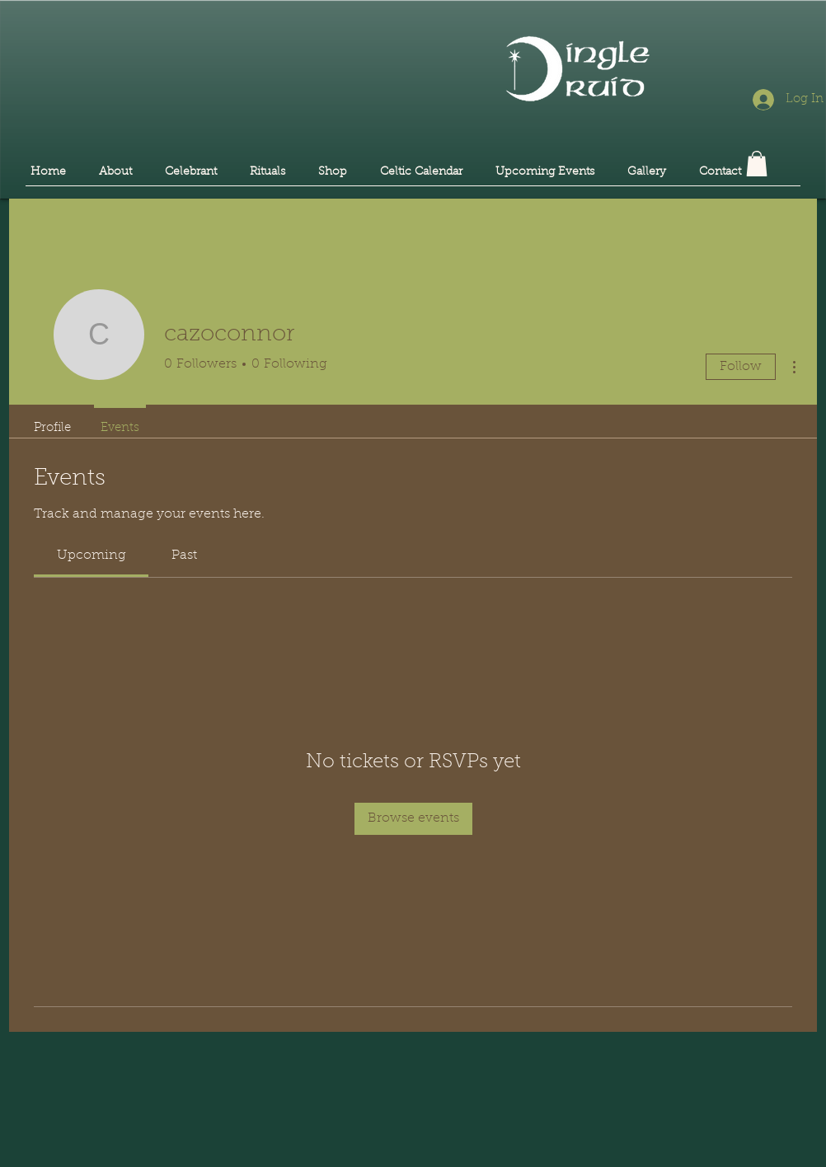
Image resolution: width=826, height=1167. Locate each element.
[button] (756, 163)
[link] (91, 555)
